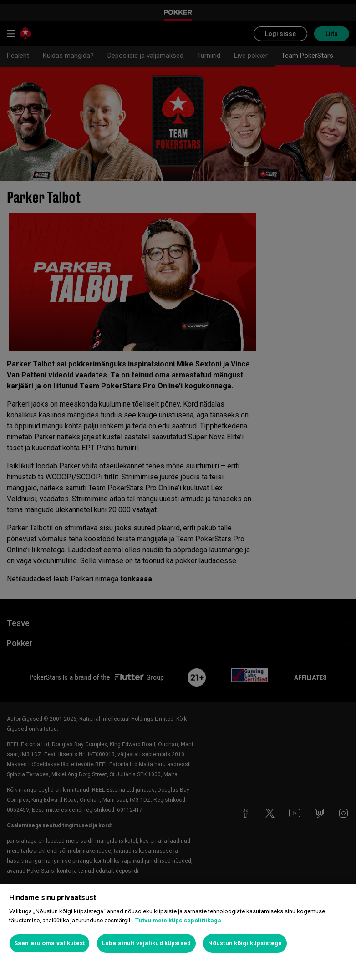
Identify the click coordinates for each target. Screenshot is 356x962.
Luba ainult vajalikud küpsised (146, 943)
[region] (178, 923)
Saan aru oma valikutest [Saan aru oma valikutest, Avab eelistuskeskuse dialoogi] (49, 943)
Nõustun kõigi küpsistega (245, 943)
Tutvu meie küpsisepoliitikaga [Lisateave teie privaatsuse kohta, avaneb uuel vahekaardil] (178, 920)
